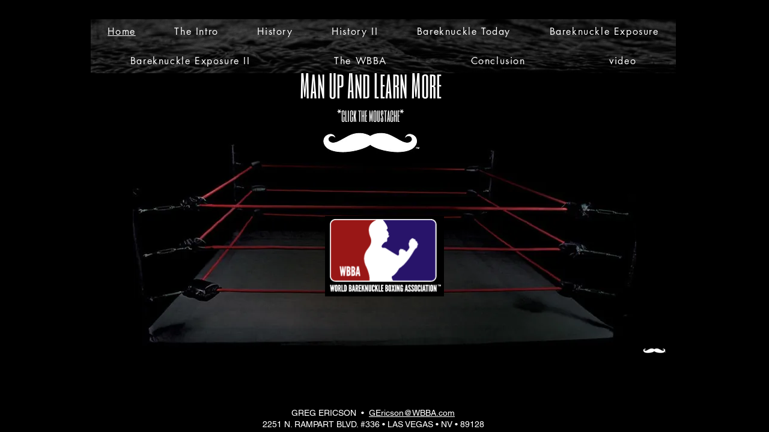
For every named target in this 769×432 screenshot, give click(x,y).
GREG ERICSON (323, 413)
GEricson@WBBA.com (412, 413)
